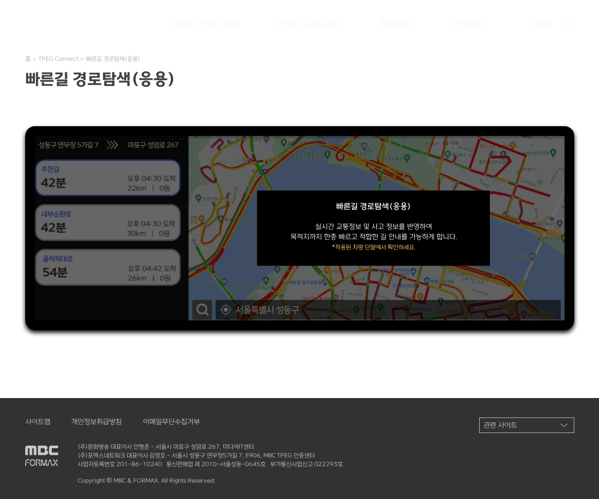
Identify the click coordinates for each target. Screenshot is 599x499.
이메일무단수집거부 (171, 422)
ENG (567, 24)
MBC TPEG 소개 (205, 24)
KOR (541, 24)
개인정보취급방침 (96, 422)
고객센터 (468, 24)
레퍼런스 (396, 24)
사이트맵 (37, 422)
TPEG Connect (309, 24)
